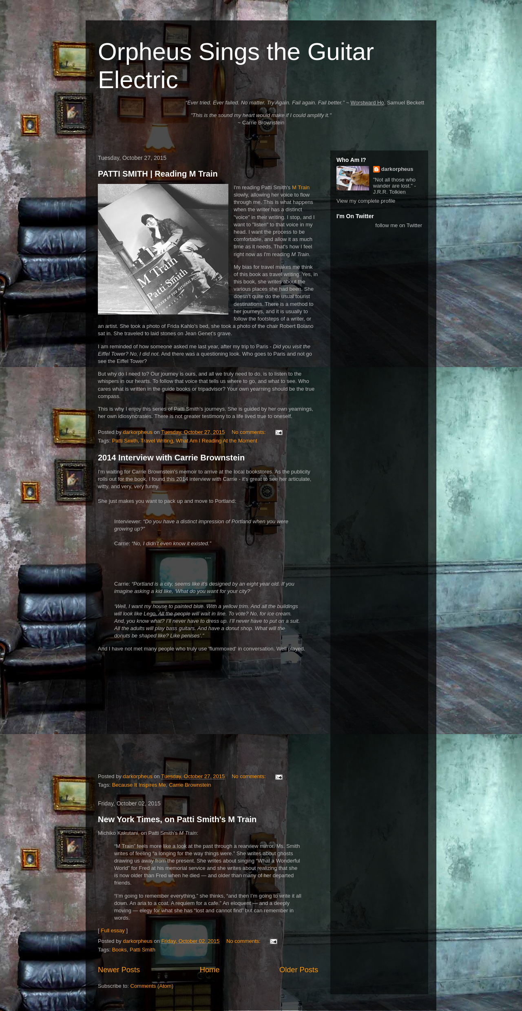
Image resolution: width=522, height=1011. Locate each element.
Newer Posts (119, 970)
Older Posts (298, 970)
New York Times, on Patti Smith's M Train (177, 819)
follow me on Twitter (398, 225)
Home (210, 970)
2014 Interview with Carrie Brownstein (171, 457)
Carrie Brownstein (190, 785)
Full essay (113, 930)
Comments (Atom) (151, 986)
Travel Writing (157, 441)
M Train (301, 187)
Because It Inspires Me (139, 785)
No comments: (249, 432)
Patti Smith (125, 441)
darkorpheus (397, 169)
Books (119, 950)
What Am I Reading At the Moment (216, 441)
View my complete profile (365, 201)
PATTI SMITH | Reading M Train (158, 173)
